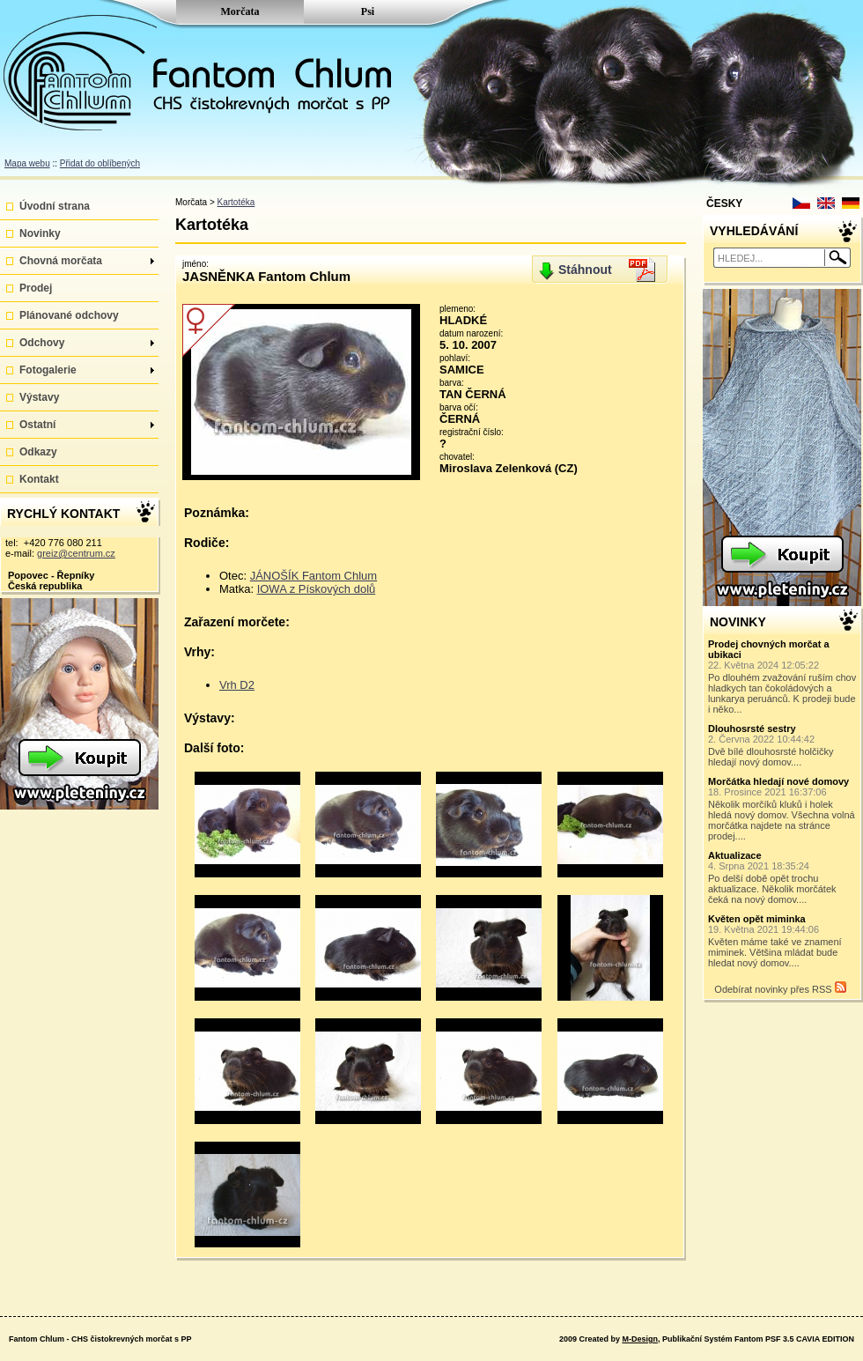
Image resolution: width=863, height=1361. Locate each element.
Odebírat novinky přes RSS (779, 988)
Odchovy (86, 343)
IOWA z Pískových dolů (316, 588)
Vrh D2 (236, 685)
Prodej (35, 288)
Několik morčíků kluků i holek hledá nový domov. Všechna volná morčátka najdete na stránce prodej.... (783, 808)
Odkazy (38, 452)
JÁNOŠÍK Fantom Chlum (314, 575)
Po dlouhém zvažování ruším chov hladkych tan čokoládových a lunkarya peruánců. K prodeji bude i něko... (783, 676)
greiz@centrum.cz (76, 553)
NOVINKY (738, 622)
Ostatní (86, 424)
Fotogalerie (86, 370)
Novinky (40, 233)
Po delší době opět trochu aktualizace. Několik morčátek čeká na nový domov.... (783, 877)
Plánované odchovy (69, 315)
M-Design (640, 1339)
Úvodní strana (54, 206)
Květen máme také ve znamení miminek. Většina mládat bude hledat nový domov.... (783, 940)
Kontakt (39, 479)
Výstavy (39, 397)
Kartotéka (236, 202)
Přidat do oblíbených (100, 163)
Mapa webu (27, 163)
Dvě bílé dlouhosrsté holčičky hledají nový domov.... (783, 745)
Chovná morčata (86, 261)
